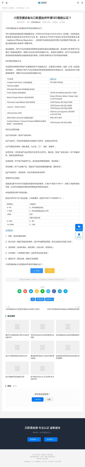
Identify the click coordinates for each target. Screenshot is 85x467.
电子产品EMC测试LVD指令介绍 (16, 356)
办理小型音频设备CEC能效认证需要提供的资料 (63, 309)
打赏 (49, 271)
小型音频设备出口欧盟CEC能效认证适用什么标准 (22, 309)
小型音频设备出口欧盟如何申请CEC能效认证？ (42, 17)
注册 (48, 399)
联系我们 (34, 439)
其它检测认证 (20, 8)
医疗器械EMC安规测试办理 (15, 377)
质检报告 (42, 2)
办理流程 (9, 230)
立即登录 (38, 399)
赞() (62, 22)
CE (31, 28)
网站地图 (50, 455)
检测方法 (53, 79)
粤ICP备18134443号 (43, 458)
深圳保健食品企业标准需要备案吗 (67, 335)
